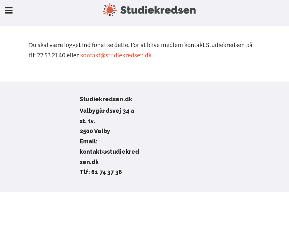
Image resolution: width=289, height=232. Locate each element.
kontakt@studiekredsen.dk (116, 55)
